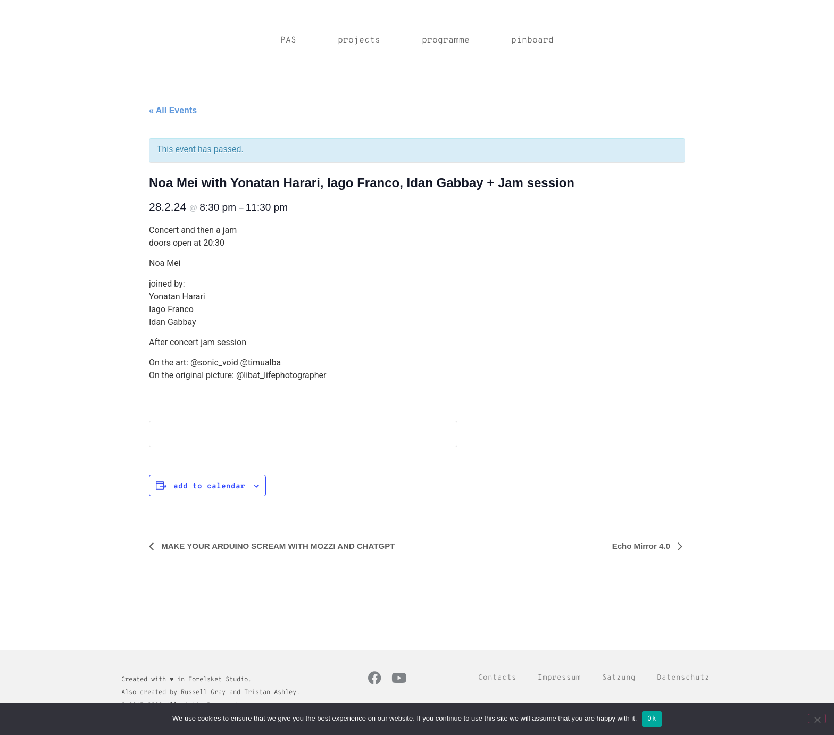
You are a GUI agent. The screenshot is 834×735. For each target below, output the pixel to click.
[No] (817, 718)
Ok (651, 719)
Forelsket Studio (218, 679)
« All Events (173, 110)
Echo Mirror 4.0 (642, 545)
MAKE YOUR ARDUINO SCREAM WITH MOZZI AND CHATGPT (277, 545)
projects (359, 40)
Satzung (619, 677)
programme (446, 40)
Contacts (497, 677)
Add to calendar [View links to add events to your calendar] (209, 486)
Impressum (559, 677)
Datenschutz (683, 677)
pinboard (532, 40)
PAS (288, 40)
